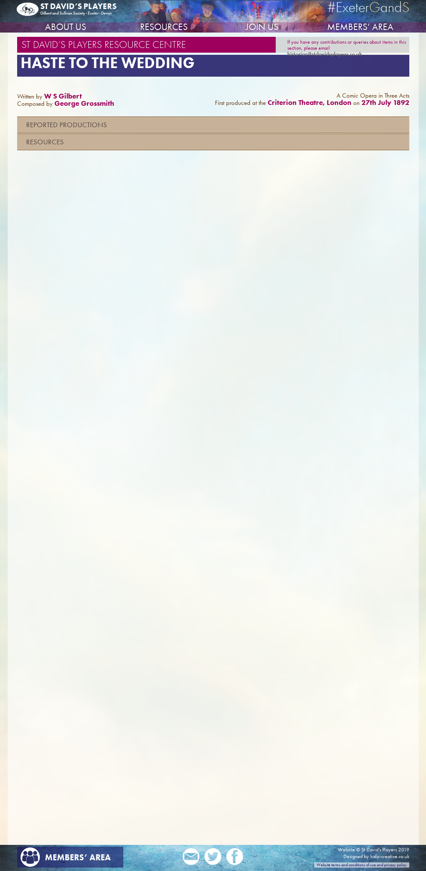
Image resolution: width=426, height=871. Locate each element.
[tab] (213, 124)
